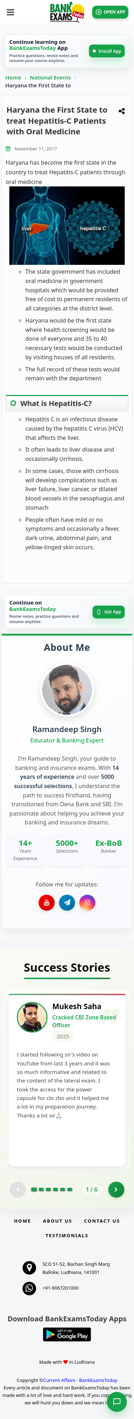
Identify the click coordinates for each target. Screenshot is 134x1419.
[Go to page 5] (62, 1190)
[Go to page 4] (55, 1190)
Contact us (102, 1221)
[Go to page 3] (48, 1190)
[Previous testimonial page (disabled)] (18, 1190)
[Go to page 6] (69, 1190)
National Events (51, 77)
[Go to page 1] (34, 1190)
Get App (108, 612)
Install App (107, 51)
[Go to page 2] (41, 1190)
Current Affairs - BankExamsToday (80, 1381)
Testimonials (66, 1236)
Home (13, 77)
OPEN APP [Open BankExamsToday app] (110, 12)
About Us (57, 1221)
